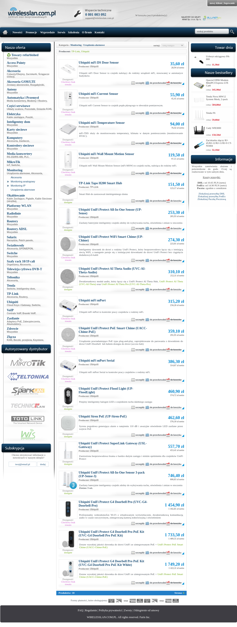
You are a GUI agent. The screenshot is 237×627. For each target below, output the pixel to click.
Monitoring (76, 45)
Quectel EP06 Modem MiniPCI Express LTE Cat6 (217, 83)
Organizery (13, 264)
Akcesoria (12, 141)
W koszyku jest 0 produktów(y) (151, 15)
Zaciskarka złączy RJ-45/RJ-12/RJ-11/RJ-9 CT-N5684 (219, 143)
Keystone (38, 340)
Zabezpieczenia (31, 321)
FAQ (80, 610)
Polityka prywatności (110, 610)
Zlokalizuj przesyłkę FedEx (212, 196)
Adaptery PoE (14, 321)
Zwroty (128, 610)
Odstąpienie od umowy (146, 610)
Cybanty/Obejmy (16, 74)
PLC (26, 157)
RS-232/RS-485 (15, 157)
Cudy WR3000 (213, 128)
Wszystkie (12, 58)
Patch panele (26, 240)
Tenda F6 (210, 112)
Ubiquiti (85, 51)
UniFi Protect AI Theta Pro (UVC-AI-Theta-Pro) (126, 284)
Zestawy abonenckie (18, 85)
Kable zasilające (15, 117)
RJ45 (9, 340)
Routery (23, 297)
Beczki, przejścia (22, 340)
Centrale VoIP (14, 313)
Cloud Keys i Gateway (19, 305)
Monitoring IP (18, 185)
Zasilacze (24, 141)
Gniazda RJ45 (44, 109)
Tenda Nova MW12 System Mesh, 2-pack (217, 98)
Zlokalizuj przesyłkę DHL (211, 193)
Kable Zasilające (16, 198)
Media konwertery (16, 101)
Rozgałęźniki (37, 85)
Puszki (29, 117)
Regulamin (91, 610)
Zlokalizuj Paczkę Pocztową (212, 199)
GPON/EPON (26, 248)
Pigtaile (30, 198)
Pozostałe (30, 109)
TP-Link (75, 51)
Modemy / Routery (37, 101)
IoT (8, 165)
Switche (15, 165)
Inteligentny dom (26, 289)
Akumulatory (14, 324)
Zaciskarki (31, 74)
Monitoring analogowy (23, 181)
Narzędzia (12, 240)
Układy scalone (15, 109)
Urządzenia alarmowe (18, 173)
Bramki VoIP (29, 313)
